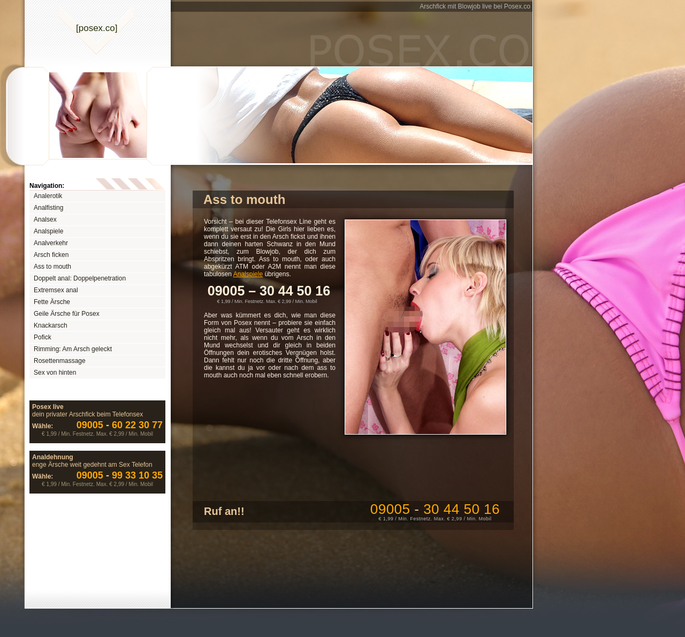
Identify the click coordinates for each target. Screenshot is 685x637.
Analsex (45, 219)
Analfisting (48, 207)
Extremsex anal (56, 290)
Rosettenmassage (60, 361)
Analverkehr (51, 243)
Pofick (42, 337)
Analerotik (48, 196)
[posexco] (97, 28)
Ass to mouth (52, 266)
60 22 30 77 (120, 425)
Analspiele (48, 231)
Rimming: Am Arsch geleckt (73, 349)
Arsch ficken (51, 255)
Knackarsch (50, 325)
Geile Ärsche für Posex (67, 313)
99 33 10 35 (120, 475)
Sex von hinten (55, 372)
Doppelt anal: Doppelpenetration (80, 278)
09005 (435, 509)
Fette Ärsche (52, 302)
